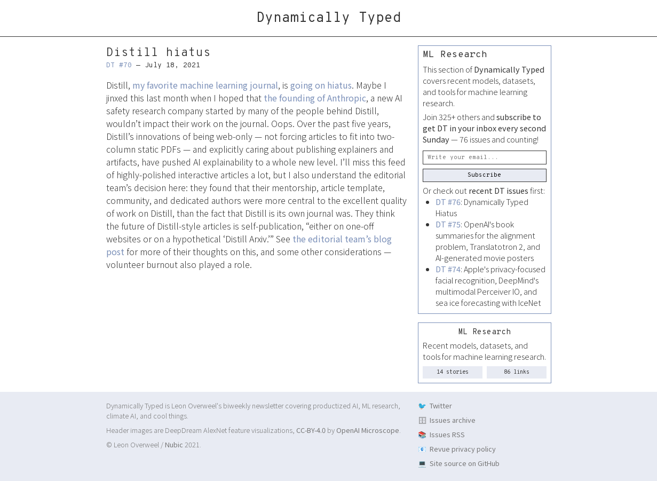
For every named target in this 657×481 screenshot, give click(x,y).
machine (196, 84)
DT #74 (448, 268)
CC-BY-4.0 (311, 430)
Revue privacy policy (463, 449)
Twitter (441, 405)
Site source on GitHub (465, 463)
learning (232, 84)
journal (264, 84)
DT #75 (448, 224)
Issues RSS (447, 434)
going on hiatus (321, 84)
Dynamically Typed (328, 18)
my (138, 84)
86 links (516, 372)
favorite (162, 84)
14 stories (453, 372)
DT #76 (448, 201)
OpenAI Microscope (367, 430)
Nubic (174, 444)
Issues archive (453, 420)
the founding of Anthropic (315, 97)
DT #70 (119, 65)
